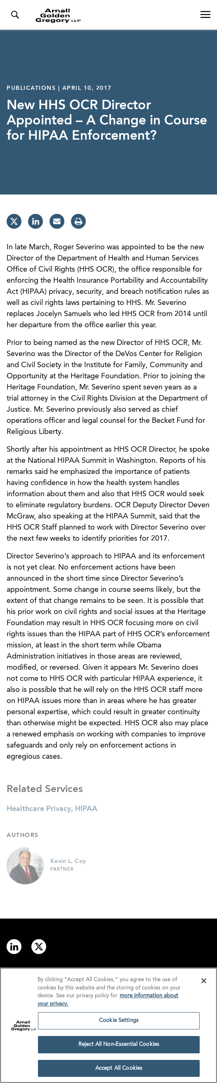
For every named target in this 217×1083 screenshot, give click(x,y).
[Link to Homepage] (111, 15)
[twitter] (14, 221)
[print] (78, 221)
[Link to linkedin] (14, 946)
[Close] (204, 984)
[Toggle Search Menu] (15, 15)
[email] (57, 221)
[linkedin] (35, 221)
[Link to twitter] (38, 946)
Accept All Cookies (118, 1071)
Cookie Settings (119, 1023)
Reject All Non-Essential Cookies (118, 1047)
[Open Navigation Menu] (205, 15)
